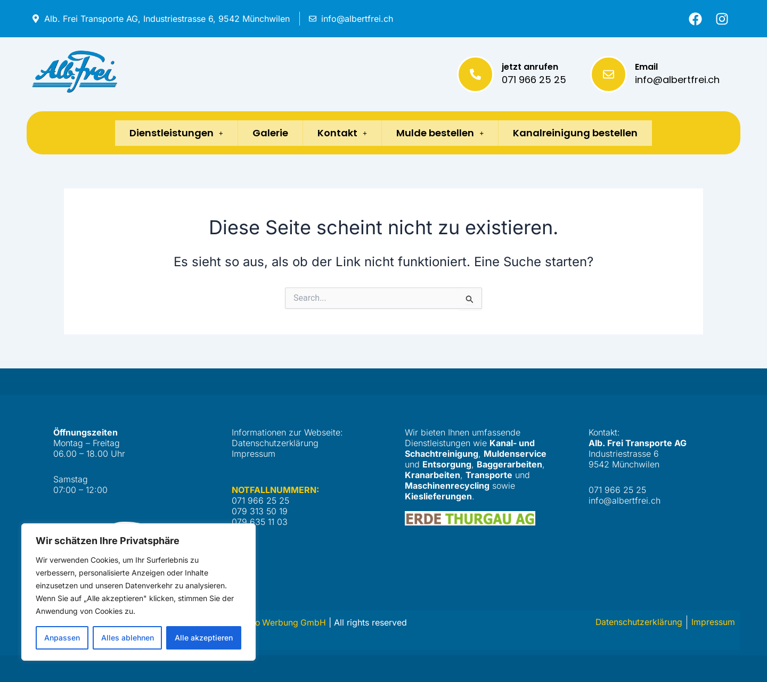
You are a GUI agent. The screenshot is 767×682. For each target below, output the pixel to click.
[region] (138, 592)
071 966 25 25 (534, 79)
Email (646, 67)
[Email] (608, 74)
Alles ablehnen (127, 637)
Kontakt (342, 132)
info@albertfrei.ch (677, 79)
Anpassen (62, 637)
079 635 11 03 (260, 521)
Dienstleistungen (170, 132)
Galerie (267, 132)
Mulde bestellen (443, 132)
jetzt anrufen (530, 67)
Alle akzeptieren (204, 637)
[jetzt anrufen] (475, 74)
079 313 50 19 (260, 511)
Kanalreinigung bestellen (581, 132)
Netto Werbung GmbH (283, 623)
